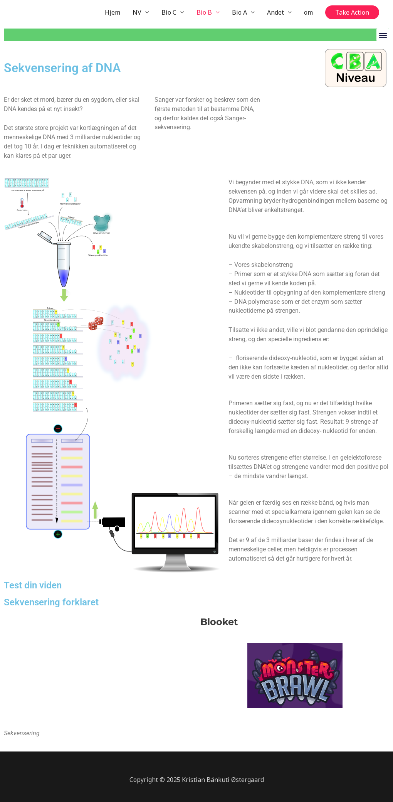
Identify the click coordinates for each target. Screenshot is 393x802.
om (308, 12)
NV (137, 12)
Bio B (204, 12)
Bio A (239, 12)
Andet (275, 12)
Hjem (112, 12)
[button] (352, 12)
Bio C (168, 12)
